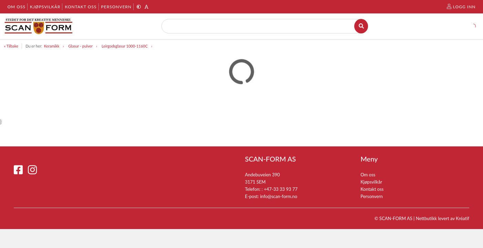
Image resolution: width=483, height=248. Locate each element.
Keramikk (51, 46)
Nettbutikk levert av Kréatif (442, 218)
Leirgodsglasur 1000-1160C (125, 46)
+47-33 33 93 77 (280, 189)
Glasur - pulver (80, 46)
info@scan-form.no (278, 196)
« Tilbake (11, 46)
